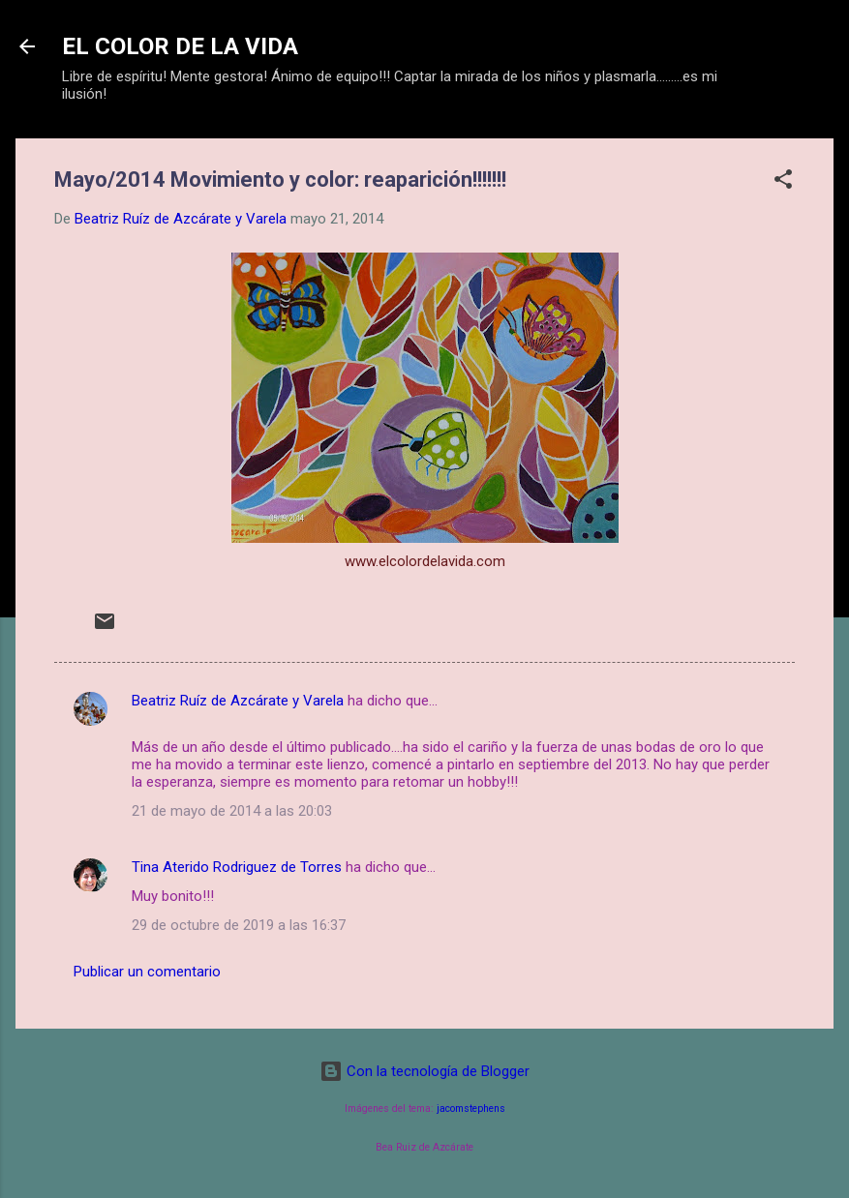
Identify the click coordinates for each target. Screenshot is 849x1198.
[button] (783, 182)
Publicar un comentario (147, 971)
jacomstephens (471, 1108)
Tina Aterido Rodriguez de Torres (237, 867)
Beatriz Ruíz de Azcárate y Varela (238, 700)
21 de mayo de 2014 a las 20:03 (232, 811)
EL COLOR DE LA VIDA (180, 46)
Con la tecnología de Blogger (424, 1071)
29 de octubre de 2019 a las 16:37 (239, 925)
